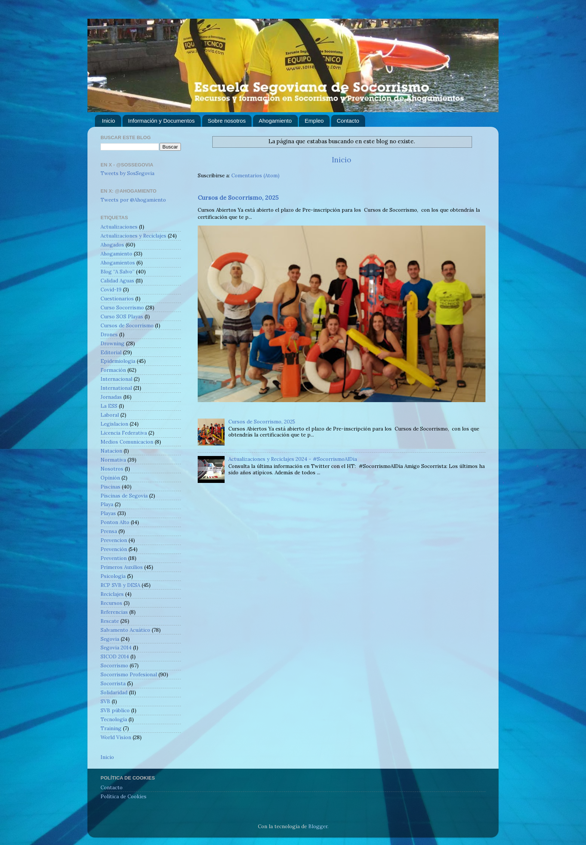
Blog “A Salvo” (118, 271)
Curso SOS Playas (122, 316)
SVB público (115, 710)
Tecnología (114, 719)
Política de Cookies (123, 796)
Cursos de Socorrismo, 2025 (238, 197)
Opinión (110, 477)
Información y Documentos (161, 120)
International (116, 388)
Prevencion (114, 540)
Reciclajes (112, 594)
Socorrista (113, 683)
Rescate (110, 621)
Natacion (111, 450)
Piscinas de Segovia (124, 495)
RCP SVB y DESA (120, 585)
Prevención (114, 549)
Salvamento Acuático (125, 630)
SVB (105, 701)
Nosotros (112, 468)
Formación (113, 370)
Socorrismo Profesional (129, 674)
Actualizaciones (119, 226)
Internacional (116, 379)
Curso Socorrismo (122, 307)
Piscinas (110, 486)
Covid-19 (111, 289)
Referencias (114, 612)
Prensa (109, 531)
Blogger (317, 826)
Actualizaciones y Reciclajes (133, 235)
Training (111, 728)
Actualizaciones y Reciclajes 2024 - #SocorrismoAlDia (292, 459)
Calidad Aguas (117, 280)
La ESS (109, 405)
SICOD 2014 (115, 656)
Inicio (108, 120)
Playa (107, 504)
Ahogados (112, 244)
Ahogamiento (275, 120)
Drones (109, 334)
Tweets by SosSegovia (127, 173)
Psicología (113, 576)
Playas (108, 513)
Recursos (111, 603)
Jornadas (111, 397)
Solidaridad (114, 692)
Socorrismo (114, 665)
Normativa (113, 459)
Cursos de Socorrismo (127, 325)
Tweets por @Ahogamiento (133, 199)
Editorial (111, 352)
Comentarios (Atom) (255, 175)
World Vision (116, 737)
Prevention (114, 558)
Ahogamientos (118, 262)
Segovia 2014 (116, 647)
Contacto (348, 120)
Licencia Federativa (124, 432)
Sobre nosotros (227, 120)
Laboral (110, 414)
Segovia (110, 639)
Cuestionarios (117, 298)
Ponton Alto (115, 522)
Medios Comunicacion (127, 441)
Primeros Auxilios (122, 567)
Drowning (112, 343)
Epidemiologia (118, 361)
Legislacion (114, 423)
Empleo (314, 120)
